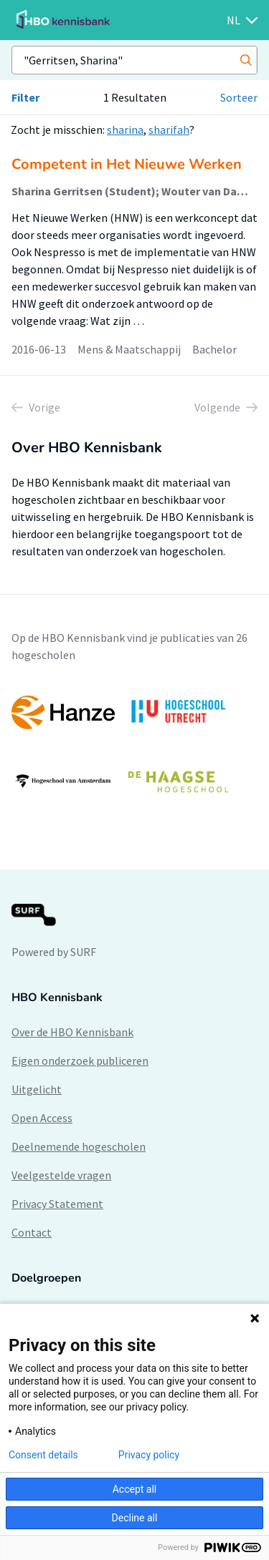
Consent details (43, 1455)
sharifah (168, 129)
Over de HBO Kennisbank (72, 1032)
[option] (134, 746)
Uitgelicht (36, 1089)
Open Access (41, 1118)
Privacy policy (148, 1455)
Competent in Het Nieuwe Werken (126, 164)
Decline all (135, 1518)
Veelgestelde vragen (61, 1175)
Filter (25, 97)
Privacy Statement (57, 1203)
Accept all (135, 1489)
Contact (31, 1232)
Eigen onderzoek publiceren (79, 1060)
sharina (125, 129)
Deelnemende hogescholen (78, 1146)
